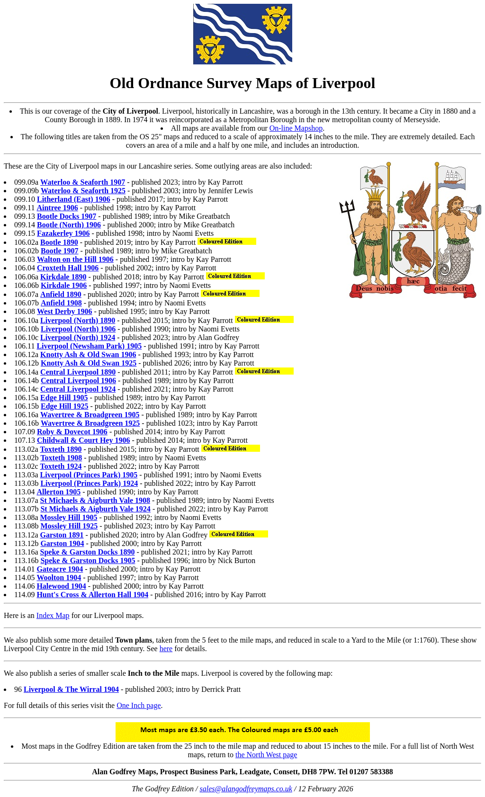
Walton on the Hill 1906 (75, 259)
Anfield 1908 (61, 303)
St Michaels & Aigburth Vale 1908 (95, 500)
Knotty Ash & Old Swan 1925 (88, 363)
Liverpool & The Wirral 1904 (71, 689)
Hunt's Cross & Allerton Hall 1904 (92, 595)
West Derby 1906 (64, 311)
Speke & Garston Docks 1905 (87, 560)
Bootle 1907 (60, 251)
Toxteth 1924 (61, 466)
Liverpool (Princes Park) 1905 (89, 475)
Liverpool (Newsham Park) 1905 (89, 346)
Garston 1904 (62, 543)
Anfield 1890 (60, 294)
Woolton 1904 (58, 577)
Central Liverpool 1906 (78, 380)
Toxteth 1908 (61, 458)
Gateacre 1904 (59, 569)
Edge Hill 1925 (64, 406)
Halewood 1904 (61, 586)
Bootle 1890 (59, 242)
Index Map (53, 615)
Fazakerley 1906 (63, 233)
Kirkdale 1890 (63, 277)
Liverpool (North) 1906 (78, 329)
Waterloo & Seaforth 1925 (83, 191)
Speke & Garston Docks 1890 (87, 552)
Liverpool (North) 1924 (77, 337)
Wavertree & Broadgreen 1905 (89, 415)
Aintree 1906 (57, 208)
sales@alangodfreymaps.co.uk (246, 789)
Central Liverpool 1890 (78, 372)
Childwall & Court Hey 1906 (83, 440)
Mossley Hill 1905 (69, 517)
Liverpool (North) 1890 (77, 320)
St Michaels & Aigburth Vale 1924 (95, 509)
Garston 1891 (62, 535)
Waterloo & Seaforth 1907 (82, 182)
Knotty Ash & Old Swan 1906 (88, 354)
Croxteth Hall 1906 (68, 268)
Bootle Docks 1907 (66, 216)
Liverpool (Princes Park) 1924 (89, 483)
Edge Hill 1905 (64, 398)
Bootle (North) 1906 (69, 225)
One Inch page (139, 705)
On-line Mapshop (296, 128)
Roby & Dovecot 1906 (72, 432)
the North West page (266, 755)
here (166, 649)
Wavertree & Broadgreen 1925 (90, 423)
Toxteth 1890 (61, 449)
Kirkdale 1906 (64, 285)
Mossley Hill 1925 (69, 526)
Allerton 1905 (58, 492)
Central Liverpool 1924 (78, 389)
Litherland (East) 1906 (73, 199)
